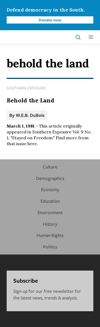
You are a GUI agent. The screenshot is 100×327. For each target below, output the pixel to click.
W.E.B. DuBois (30, 115)
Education (50, 201)
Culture (50, 167)
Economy (50, 189)
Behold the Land (30, 100)
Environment (50, 212)
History (50, 224)
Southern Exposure (26, 88)
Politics (50, 247)
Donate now (50, 19)
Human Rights (50, 235)
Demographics (50, 178)
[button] (91, 37)
